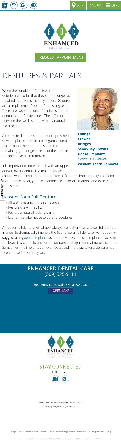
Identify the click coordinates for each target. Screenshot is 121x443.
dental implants (35, 237)
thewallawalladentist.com (63, 403)
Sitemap (108, 432)
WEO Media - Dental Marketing (56, 432)
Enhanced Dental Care (34, 432)
